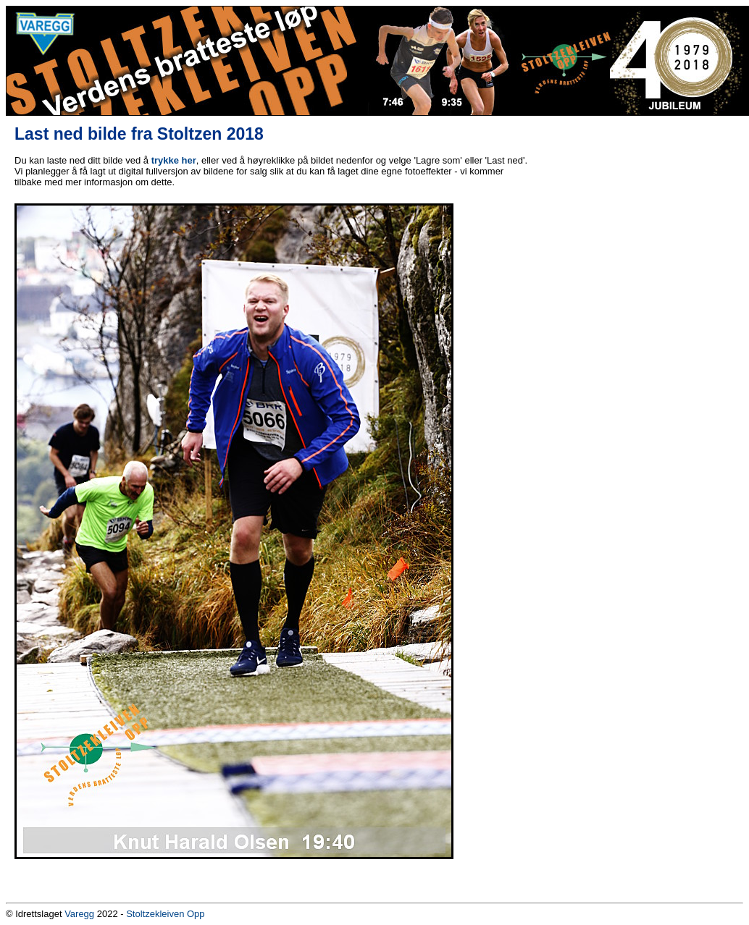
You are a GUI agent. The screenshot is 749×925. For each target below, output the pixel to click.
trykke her (173, 160)
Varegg (79, 913)
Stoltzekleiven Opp (165, 913)
